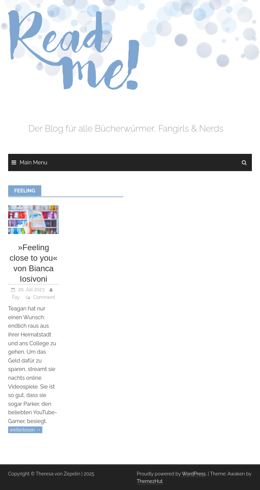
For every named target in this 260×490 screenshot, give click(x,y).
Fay (15, 297)
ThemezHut (149, 481)
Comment (44, 297)
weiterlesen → (25, 430)
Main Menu (33, 162)
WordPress (194, 473)
